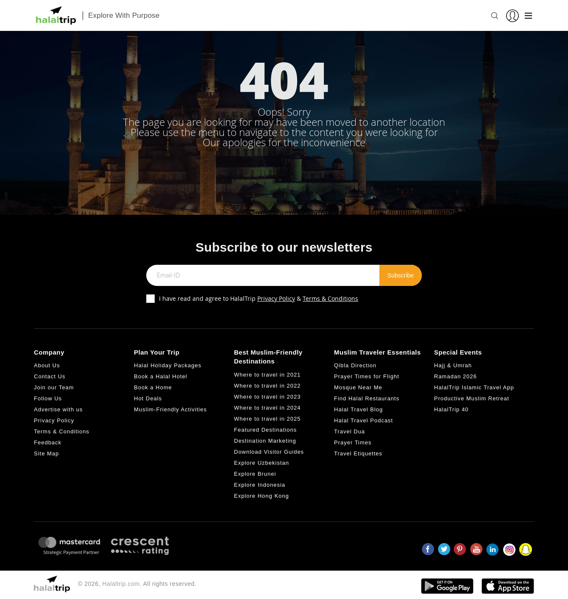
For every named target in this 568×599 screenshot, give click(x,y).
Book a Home (153, 387)
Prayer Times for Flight (366, 376)
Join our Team (54, 387)
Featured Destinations (265, 430)
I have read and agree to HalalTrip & (258, 298)
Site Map (46, 453)
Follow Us (48, 398)
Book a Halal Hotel (160, 376)
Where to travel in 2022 (267, 386)
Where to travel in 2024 (267, 408)
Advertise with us (58, 409)
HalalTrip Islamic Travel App (474, 387)
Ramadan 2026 (455, 376)
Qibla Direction (355, 365)
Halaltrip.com (120, 583)
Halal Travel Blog (358, 409)
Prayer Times (353, 442)
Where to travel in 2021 (267, 375)
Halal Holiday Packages (167, 365)
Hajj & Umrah (453, 365)
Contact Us (49, 376)
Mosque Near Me (358, 387)
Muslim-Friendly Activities (170, 409)
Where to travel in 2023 (267, 397)
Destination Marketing (265, 441)
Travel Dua (349, 431)
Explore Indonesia (259, 485)
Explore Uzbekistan (261, 463)
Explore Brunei (255, 474)
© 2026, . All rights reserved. (137, 583)
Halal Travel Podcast (363, 420)
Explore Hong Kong (261, 496)
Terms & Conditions (330, 298)
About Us (47, 365)
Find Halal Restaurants (366, 398)
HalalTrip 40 (451, 409)
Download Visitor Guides (269, 452)
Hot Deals (148, 398)
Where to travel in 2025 (267, 419)
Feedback (47, 442)
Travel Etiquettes (358, 453)
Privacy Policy (276, 298)
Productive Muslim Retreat (471, 398)
